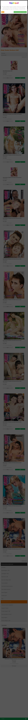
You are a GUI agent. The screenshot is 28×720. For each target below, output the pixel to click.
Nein (3, 12)
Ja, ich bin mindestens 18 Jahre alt (20, 12)
